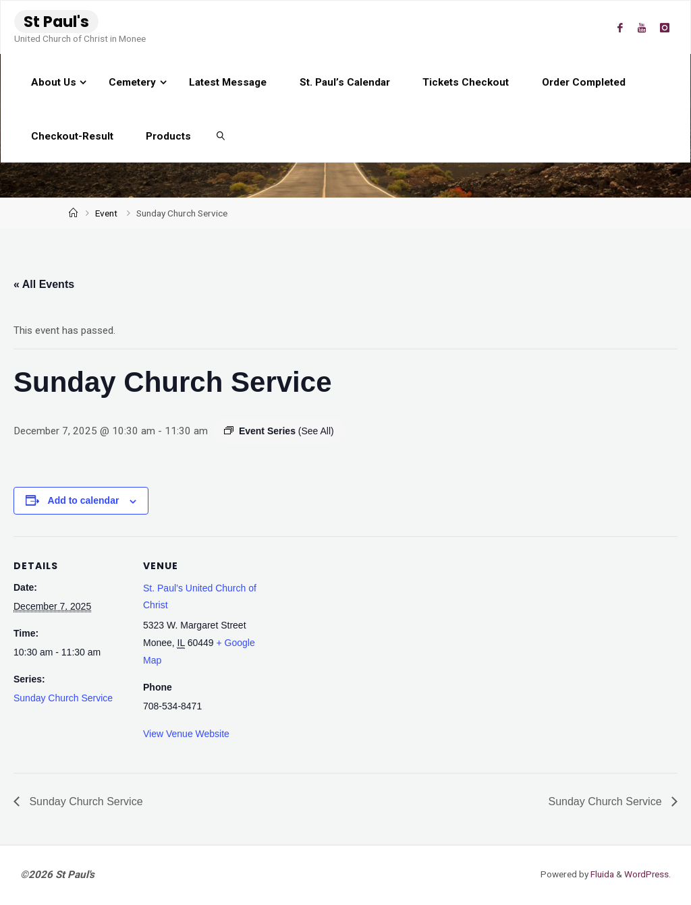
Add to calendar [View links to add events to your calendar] (83, 500)
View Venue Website (186, 733)
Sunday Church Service (63, 698)
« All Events (43, 284)
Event (106, 213)
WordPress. (647, 874)
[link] (221, 136)
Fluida (600, 874)
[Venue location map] (344, 629)
